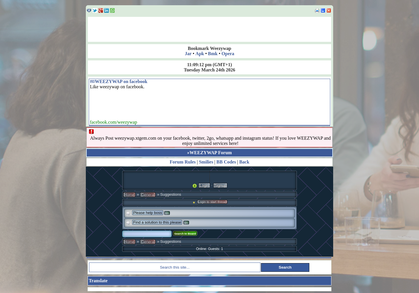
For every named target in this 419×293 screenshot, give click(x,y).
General (148, 195)
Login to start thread (212, 202)
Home (129, 195)
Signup (220, 185)
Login (204, 185)
